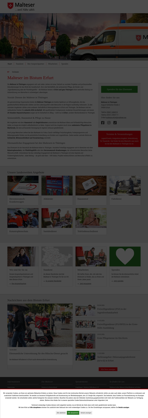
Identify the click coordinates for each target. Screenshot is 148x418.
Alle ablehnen (62, 413)
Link (106, 400)
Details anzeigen (86, 413)
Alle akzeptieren (73, 413)
